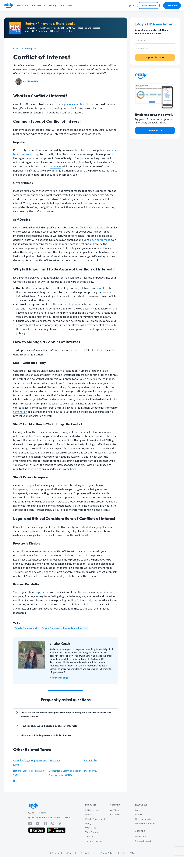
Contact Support (143, 840)
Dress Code (54, 760)
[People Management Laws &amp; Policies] (64, 628)
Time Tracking (92, 832)
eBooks (138, 814)
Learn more (155, 130)
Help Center (141, 836)
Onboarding (91, 827)
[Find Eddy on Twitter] (60, 823)
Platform (23, 5)
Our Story (114, 810)
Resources (39, 5)
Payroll (88, 814)
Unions (16, 781)
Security (121, 853)
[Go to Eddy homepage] (8, 5)
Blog (137, 810)
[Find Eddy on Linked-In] (30, 823)
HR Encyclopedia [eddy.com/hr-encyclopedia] (28, 48)
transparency (20, 489)
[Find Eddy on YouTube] (37, 823)
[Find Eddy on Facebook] (45, 823)
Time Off (89, 836)
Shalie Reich (30, 81)
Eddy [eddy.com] (15, 48)
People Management (26, 628)
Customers (115, 814)
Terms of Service (88, 853)
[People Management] (26, 628)
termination (20, 412)
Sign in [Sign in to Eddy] (130, 5)
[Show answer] (65, 714)
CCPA (132, 853)
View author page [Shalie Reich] (58, 677)
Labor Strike (90, 760)
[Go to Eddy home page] (49, 806)
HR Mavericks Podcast (145, 823)
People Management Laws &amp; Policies (64, 628)
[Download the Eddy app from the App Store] (36, 830)
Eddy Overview (92, 810)
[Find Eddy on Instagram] (52, 823)
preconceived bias (74, 104)
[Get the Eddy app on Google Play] (56, 830)
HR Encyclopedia (143, 819)
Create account (148, 5)
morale (101, 288)
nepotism (55, 166)
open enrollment (100, 240)
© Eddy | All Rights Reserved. (63, 853)
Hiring (88, 823)
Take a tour (172, 5)
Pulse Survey (90, 771)
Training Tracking (93, 840)
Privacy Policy (106, 853)
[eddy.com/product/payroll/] (155, 130)
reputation (42, 592)
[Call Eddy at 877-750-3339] (49, 813)
